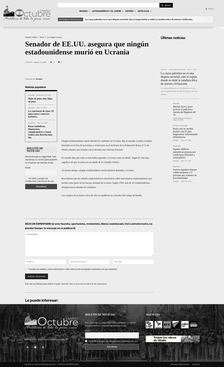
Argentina (31, 123)
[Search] (166, 5)
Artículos (31, 95)
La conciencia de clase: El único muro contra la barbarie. (41, 114)
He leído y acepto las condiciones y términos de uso (39, 179)
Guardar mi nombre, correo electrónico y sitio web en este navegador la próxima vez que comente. (73, 269)
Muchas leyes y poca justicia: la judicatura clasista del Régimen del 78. (184, 110)
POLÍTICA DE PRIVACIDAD (68, 364)
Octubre (39, 79)
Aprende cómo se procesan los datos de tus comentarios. (84, 284)
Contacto (196, 364)
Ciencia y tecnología (180, 125)
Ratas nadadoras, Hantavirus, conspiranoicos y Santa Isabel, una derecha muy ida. (40, 132)
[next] (211, 19)
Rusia (42, 37)
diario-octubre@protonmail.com (52, 339)
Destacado (177, 146)
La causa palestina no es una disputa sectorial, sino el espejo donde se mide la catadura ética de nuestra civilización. (139, 19)
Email (27, 167)
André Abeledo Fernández (177, 69)
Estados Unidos (31, 37)
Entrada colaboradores (180, 364)
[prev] (207, 19)
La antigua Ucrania (54, 37)
